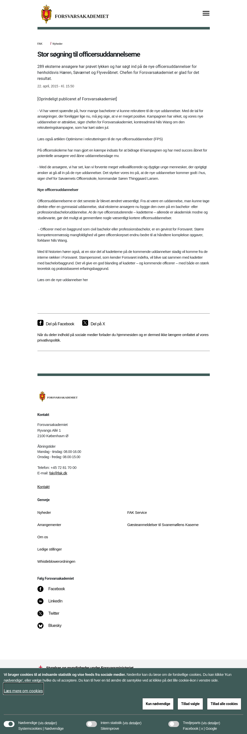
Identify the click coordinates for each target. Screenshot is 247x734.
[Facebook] (54, 591)
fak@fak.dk (58, 473)
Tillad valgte (190, 704)
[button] (47, 720)
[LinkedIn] (53, 603)
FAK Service (137, 512)
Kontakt (43, 487)
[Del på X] (93, 324)
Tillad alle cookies (224, 704)
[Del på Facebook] (55, 324)
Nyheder (57, 43)
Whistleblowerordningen (56, 561)
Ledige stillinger (49, 549)
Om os (42, 537)
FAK (39, 43)
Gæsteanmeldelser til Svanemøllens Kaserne (163, 525)
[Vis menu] (206, 13)
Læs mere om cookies (23, 691)
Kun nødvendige (158, 704)
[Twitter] (51, 615)
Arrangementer (49, 525)
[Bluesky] (52, 628)
